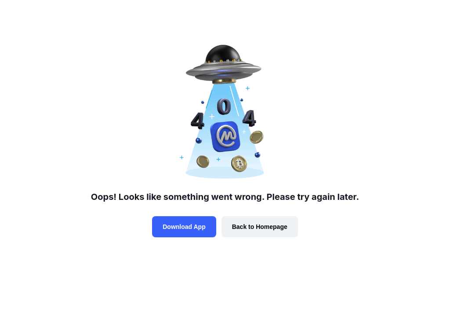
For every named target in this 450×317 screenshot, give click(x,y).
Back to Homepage (259, 226)
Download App (184, 226)
